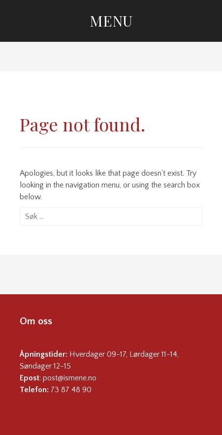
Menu (111, 21)
